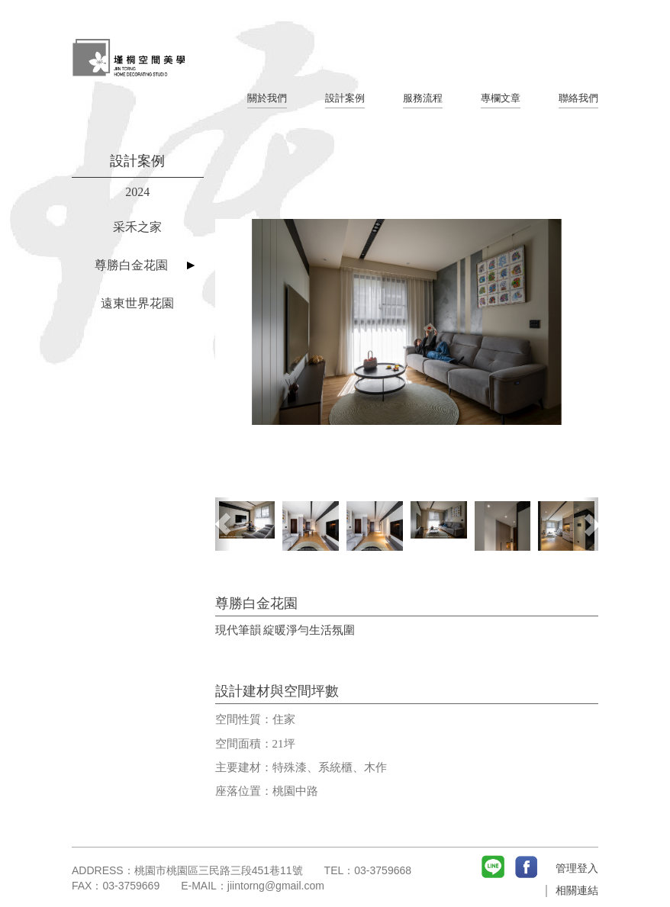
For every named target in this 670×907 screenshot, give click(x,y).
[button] (222, 524)
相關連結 (577, 890)
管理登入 (577, 868)
